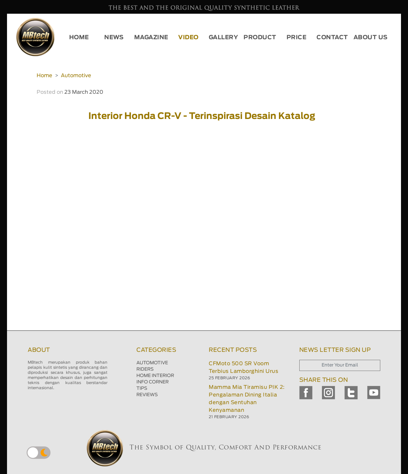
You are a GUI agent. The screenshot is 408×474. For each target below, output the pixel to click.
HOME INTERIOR (155, 376)
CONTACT (332, 38)
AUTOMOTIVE (152, 363)
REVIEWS (147, 395)
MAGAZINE (151, 38)
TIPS (141, 388)
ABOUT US (370, 38)
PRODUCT (260, 38)
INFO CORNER (152, 382)
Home (44, 75)
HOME (79, 38)
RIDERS (145, 369)
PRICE (297, 38)
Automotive (76, 75)
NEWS (113, 38)
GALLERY (223, 38)
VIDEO (188, 38)
